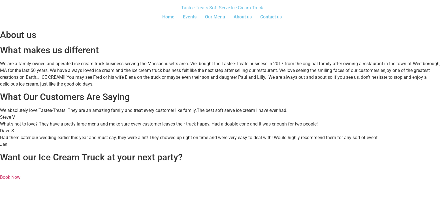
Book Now (10, 177)
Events (190, 17)
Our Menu (215, 17)
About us (243, 17)
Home (168, 17)
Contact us (271, 17)
